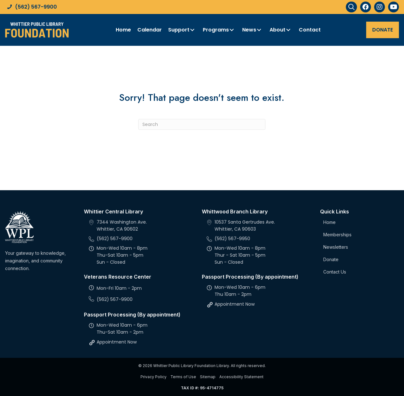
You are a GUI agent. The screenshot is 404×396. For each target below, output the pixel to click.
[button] (351, 7)
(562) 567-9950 (232, 238)
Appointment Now (117, 342)
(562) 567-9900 (36, 6)
